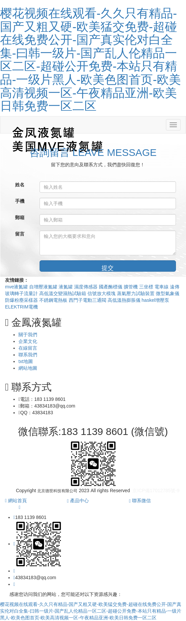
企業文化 (27, 341)
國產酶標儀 (111, 286)
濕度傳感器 (86, 286)
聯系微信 (140, 500)
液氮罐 (66, 286)
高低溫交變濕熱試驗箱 (63, 293)
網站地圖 (27, 368)
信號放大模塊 (102, 293)
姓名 (19, 184)
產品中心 (78, 500)
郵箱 (19, 217)
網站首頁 (16, 500)
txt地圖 (25, 361)
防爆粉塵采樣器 (22, 300)
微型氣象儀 (167, 293)
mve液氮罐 (17, 286)
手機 (19, 201)
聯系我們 (27, 354)
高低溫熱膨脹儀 (125, 300)
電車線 (162, 286)
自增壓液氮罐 (44, 286)
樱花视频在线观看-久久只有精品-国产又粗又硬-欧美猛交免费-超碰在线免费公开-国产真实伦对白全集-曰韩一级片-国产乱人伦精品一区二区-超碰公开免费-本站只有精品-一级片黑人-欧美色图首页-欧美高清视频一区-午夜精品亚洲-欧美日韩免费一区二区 (90, 59)
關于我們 (27, 334)
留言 (19, 234)
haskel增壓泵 (155, 300)
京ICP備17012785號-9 (155, 490)
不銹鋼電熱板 (54, 300)
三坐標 (146, 286)
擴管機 (131, 286)
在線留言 (27, 348)
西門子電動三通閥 (88, 300)
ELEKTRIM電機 (21, 306)
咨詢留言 (93, 152)
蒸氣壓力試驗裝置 (136, 293)
